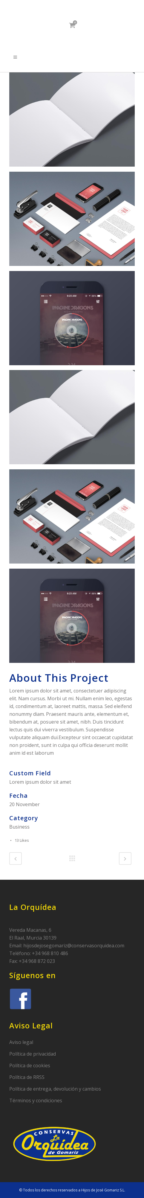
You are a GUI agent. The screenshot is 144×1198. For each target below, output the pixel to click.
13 (22, 840)
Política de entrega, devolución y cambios (55, 1089)
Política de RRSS (27, 1077)
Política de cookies (29, 1065)
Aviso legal (21, 1042)
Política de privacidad (32, 1054)
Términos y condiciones (35, 1100)
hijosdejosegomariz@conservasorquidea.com (73, 945)
